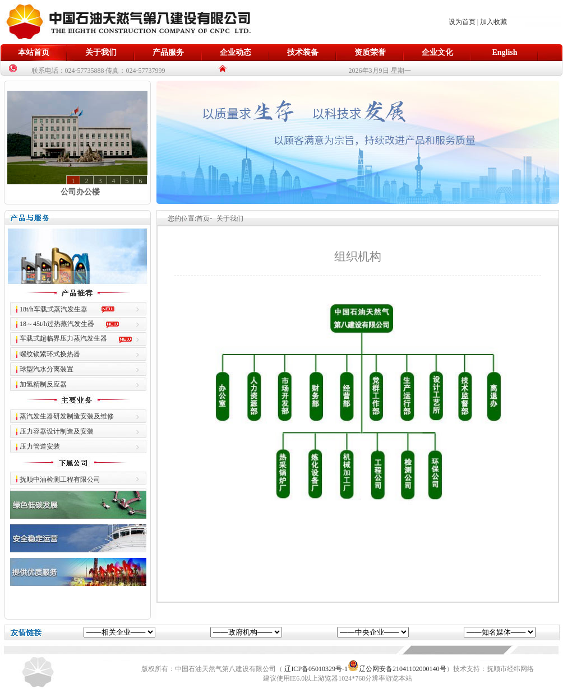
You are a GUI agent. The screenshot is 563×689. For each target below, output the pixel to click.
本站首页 (33, 52)
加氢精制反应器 (43, 384)
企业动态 (235, 52)
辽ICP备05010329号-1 (316, 669)
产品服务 (168, 52)
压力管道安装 (40, 446)
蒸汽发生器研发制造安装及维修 (67, 416)
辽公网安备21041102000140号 (397, 669)
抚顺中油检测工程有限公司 (60, 479)
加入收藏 (493, 22)
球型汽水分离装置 (46, 369)
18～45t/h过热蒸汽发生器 (57, 324)
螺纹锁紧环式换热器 (50, 354)
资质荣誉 (370, 52)
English (504, 52)
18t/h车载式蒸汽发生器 (53, 309)
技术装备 (303, 52)
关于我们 (101, 52)
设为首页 (462, 22)
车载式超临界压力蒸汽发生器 (63, 338)
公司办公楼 (80, 192)
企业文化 (437, 52)
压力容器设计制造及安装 (57, 431)
